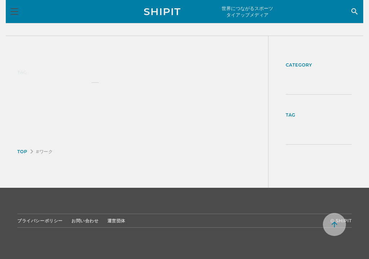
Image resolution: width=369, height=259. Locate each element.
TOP (22, 151)
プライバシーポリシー (40, 220)
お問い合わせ (85, 220)
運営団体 (116, 220)
